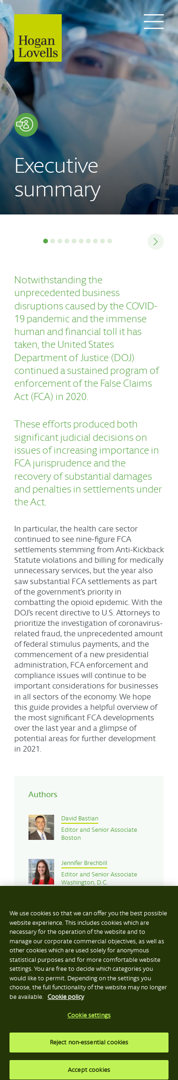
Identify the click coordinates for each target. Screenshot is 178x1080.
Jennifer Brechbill (84, 863)
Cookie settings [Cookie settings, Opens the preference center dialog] (89, 1019)
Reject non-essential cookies (89, 1046)
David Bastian (79, 818)
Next (152, 241)
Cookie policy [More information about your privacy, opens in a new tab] (65, 1000)
